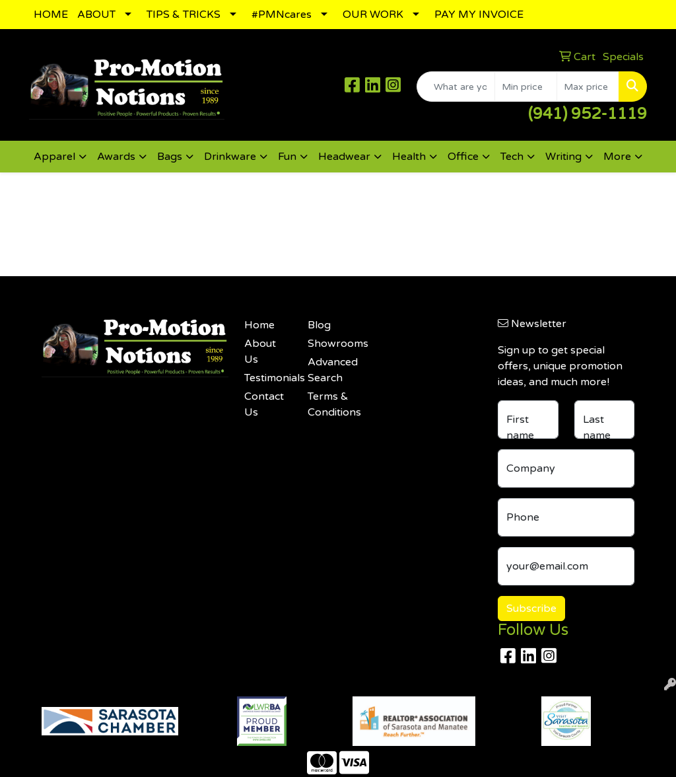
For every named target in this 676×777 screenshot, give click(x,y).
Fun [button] (287, 156)
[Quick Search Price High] (588, 86)
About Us (260, 351)
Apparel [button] (54, 156)
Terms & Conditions (331, 404)
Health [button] (409, 156)
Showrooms (331, 343)
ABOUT (96, 14)
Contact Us (264, 404)
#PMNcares (282, 14)
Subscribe (531, 608)
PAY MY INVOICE (479, 14)
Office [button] (463, 156)
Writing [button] (563, 156)
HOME (51, 14)
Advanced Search (331, 370)
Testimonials (268, 378)
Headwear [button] (344, 156)
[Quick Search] (456, 86)
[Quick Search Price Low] (525, 86)
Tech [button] (512, 156)
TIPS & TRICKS (183, 14)
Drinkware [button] (230, 156)
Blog (319, 325)
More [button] (617, 156)
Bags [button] (169, 156)
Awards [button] (116, 156)
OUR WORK (373, 14)
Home (259, 325)
